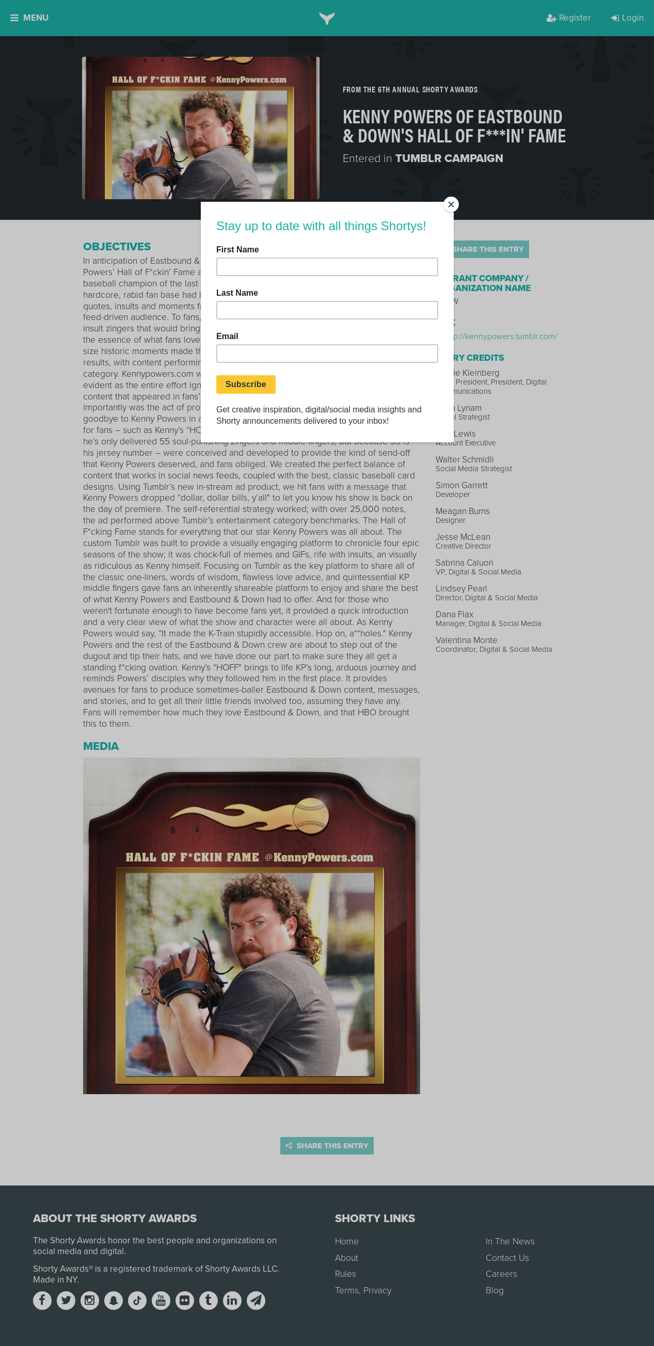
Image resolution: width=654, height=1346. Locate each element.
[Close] (451, 204)
